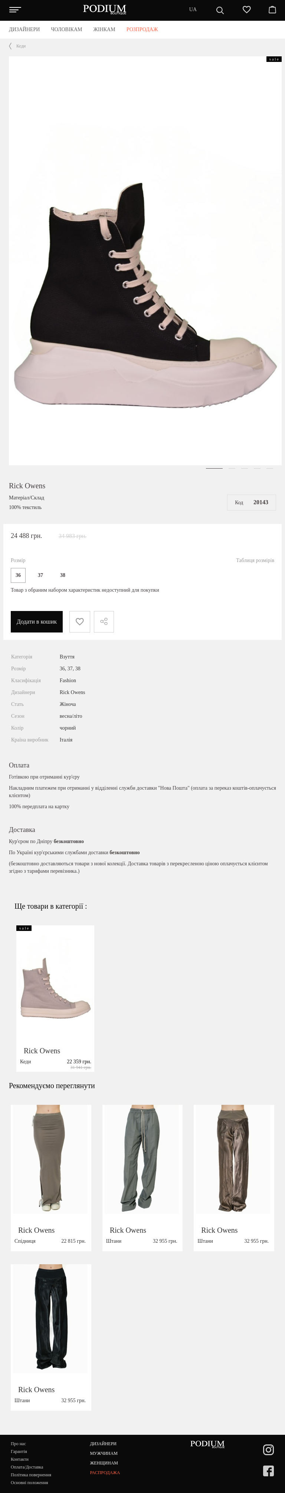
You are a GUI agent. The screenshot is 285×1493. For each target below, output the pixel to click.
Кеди (21, 46)
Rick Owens (27, 486)
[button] (214, 468)
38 (62, 575)
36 (18, 575)
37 (40, 575)
